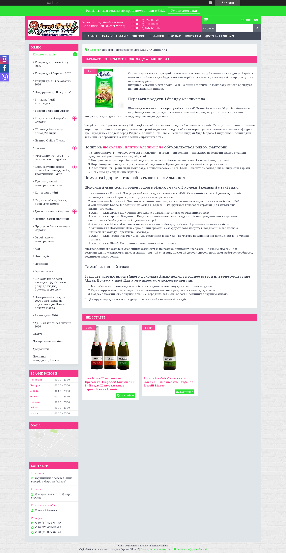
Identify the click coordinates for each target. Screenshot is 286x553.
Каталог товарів (115, 36)
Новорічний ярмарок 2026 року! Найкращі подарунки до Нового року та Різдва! (50, 302)
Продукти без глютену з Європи (52, 228)
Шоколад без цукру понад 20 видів (49, 131)
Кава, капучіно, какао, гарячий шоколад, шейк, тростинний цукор (52, 170)
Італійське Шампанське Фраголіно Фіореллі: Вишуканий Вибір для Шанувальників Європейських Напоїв (109, 384)
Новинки (156, 36)
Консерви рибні (46, 192)
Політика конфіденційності (46, 358)
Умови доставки (184, 11)
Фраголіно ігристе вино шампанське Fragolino (52, 157)
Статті (94, 49)
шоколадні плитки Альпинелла (133, 146)
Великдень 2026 (46, 315)
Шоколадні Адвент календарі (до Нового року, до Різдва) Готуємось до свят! (50, 284)
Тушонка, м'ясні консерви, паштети (48, 183)
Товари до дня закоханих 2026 (53, 82)
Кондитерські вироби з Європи (52, 120)
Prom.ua (163, 545)
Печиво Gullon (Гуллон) (52, 140)
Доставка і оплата (220, 36)
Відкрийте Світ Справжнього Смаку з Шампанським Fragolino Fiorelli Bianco (168, 382)
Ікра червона (44, 271)
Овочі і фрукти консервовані (45, 239)
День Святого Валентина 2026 (53, 324)
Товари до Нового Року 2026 (51, 64)
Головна (91, 36)
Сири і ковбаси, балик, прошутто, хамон (51, 201)
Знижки (138, 36)
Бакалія (40, 148)
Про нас (174, 36)
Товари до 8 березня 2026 (53, 73)
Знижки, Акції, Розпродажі (45, 101)
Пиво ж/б (42, 256)
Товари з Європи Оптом (52, 110)
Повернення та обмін (48, 341)
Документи (41, 349)
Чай (37, 248)
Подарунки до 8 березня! (53, 92)
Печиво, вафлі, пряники (52, 219)
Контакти (193, 36)
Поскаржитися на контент (156, 549)
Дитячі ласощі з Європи (52, 211)
